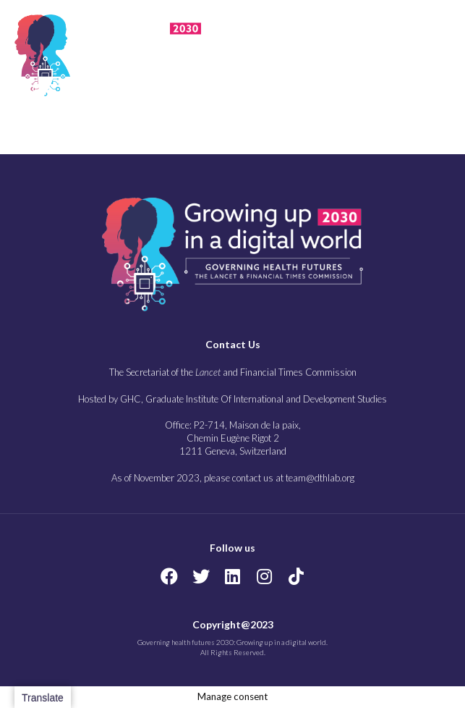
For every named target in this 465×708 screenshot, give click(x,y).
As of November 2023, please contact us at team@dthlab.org (232, 478)
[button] (399, 52)
